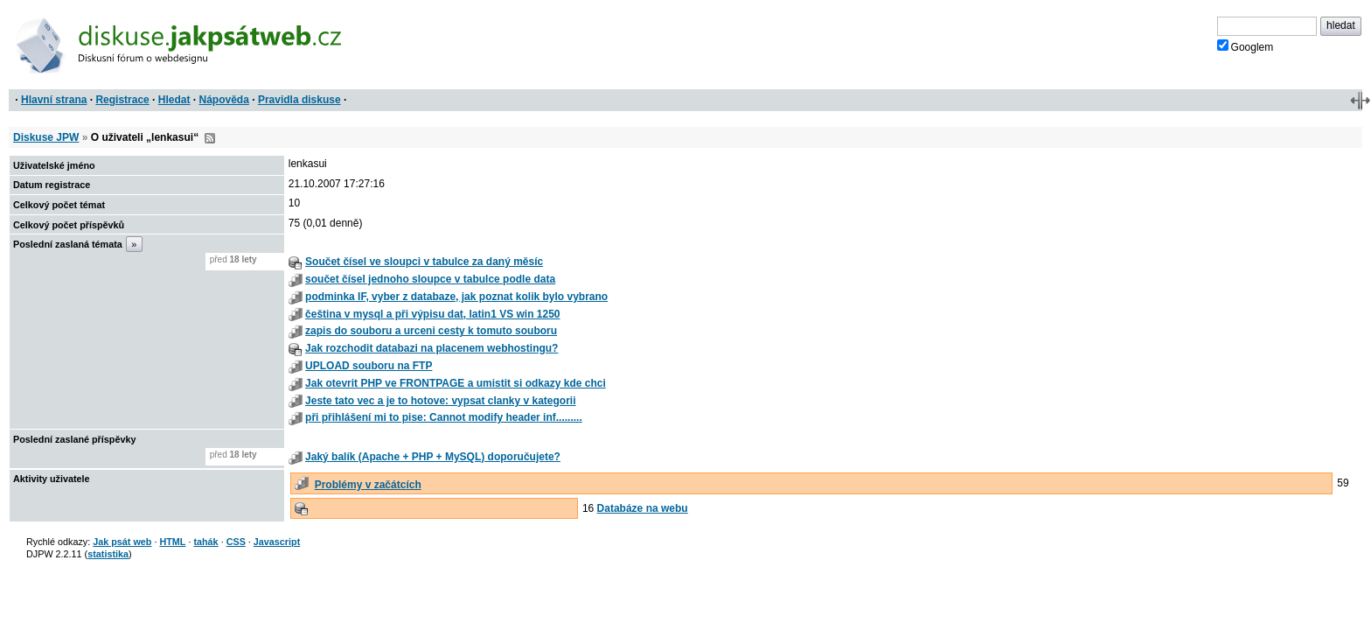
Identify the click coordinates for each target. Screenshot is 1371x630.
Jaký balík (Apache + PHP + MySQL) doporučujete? (432, 457)
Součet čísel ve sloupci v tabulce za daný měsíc (424, 262)
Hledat (174, 100)
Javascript (277, 541)
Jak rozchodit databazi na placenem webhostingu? (431, 348)
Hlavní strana (54, 100)
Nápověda (224, 100)
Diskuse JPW (46, 137)
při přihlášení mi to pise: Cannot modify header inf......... (443, 417)
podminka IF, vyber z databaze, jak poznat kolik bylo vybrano (456, 296)
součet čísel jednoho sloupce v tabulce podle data (430, 279)
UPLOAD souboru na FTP (368, 366)
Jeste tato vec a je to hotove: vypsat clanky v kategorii (440, 401)
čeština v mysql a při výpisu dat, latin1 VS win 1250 (432, 314)
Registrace (122, 100)
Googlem (1245, 46)
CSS (236, 541)
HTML (172, 541)
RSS (210, 138)
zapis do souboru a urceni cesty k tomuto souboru (431, 331)
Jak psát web (122, 541)
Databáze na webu (642, 508)
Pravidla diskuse (299, 100)
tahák (205, 541)
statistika (108, 554)
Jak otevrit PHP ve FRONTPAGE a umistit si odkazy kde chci (455, 383)
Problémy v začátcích (368, 485)
